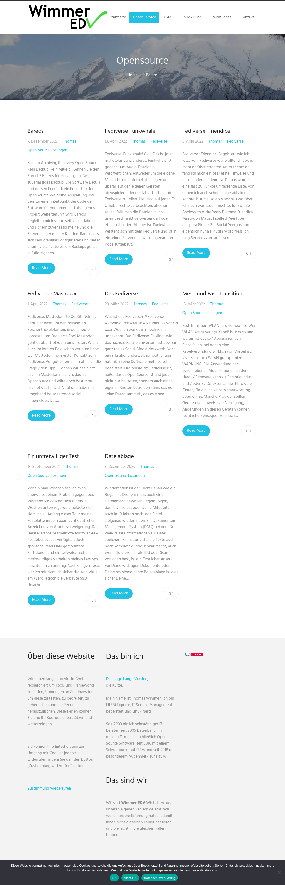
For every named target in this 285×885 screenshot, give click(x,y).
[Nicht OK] (279, 872)
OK (114, 878)
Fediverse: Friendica (208, 131)
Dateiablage (120, 456)
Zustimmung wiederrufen (49, 788)
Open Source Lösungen (47, 150)
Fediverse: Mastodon (53, 294)
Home (132, 75)
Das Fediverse (122, 294)
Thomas (69, 141)
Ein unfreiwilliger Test (53, 456)
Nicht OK (130, 878)
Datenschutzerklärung (159, 878)
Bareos (36, 131)
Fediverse (159, 141)
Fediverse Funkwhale (131, 131)
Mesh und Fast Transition (214, 294)
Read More (41, 268)
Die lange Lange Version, (129, 679)
